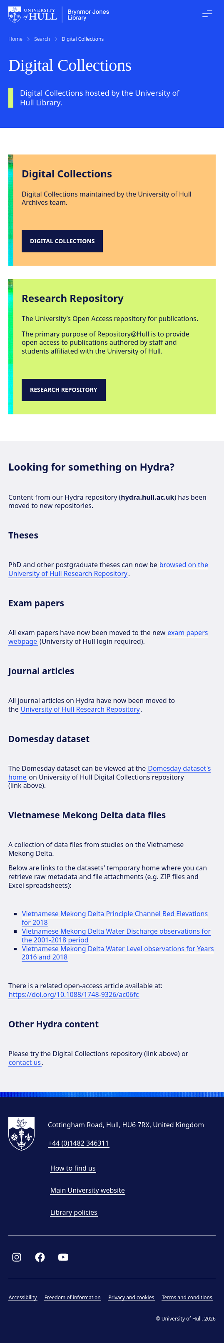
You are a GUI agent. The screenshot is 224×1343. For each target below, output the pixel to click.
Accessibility (23, 1297)
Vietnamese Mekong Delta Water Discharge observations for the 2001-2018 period (116, 935)
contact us (25, 1062)
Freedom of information (73, 1297)
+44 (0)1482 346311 (78, 1143)
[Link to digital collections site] (64, 241)
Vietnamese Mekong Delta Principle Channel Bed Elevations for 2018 (115, 918)
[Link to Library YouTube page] (63, 1257)
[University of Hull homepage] (59, 14)
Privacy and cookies (131, 1297)
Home (15, 39)
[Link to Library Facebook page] (40, 1257)
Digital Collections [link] (83, 39)
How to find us (73, 1168)
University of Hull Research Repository (80, 709)
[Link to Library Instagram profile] (16, 1257)
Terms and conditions (187, 1297)
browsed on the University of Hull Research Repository (108, 569)
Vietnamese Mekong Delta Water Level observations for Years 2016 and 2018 (118, 953)
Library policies (73, 1212)
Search (42, 39)
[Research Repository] (66, 390)
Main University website (87, 1190)
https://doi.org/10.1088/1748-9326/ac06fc (74, 994)
